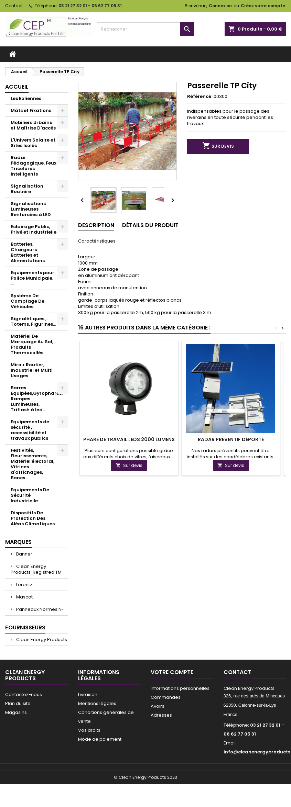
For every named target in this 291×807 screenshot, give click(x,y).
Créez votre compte (263, 6)
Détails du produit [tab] (150, 225)
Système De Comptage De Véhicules (27, 301)
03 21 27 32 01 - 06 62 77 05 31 (90, 6)
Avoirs (157, 706)
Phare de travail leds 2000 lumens (129, 439)
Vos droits (89, 730)
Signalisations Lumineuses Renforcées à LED (31, 209)
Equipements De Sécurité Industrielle (30, 495)
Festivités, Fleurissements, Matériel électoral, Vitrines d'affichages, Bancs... (32, 464)
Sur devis (218, 146)
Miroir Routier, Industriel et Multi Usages (32, 370)
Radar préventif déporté (231, 439)
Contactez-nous (23, 694)
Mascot (24, 597)
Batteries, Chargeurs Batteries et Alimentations (28, 252)
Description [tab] (96, 225)
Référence (199, 96)
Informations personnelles (180, 688)
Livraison (87, 694)
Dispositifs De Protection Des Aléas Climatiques (33, 518)
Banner (23, 554)
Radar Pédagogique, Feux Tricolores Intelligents (33, 165)
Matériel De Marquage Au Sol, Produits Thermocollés (32, 344)
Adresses (161, 715)
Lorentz (23, 584)
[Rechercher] (145, 29)
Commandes (166, 697)
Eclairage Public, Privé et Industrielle (33, 229)
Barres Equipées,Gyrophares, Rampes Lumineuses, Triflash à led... (37, 398)
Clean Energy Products (41, 639)
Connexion (220, 6)
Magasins (16, 712)
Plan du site (18, 703)
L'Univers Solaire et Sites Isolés (33, 143)
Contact (14, 6)
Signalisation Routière (27, 189)
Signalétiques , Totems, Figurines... (33, 321)
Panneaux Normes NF (39, 609)
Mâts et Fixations (31, 110)
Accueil (17, 87)
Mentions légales (97, 703)
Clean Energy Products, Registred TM (36, 569)
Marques (18, 542)
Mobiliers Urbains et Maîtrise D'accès (33, 125)
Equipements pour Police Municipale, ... (32, 278)
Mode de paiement (99, 739)
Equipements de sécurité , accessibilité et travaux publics (30, 429)
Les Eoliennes (26, 98)
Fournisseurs (25, 627)
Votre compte (172, 672)
